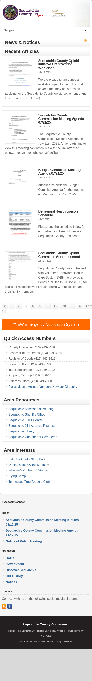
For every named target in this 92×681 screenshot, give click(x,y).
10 (55, 306)
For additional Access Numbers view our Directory (42, 386)
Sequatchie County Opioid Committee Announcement (59, 255)
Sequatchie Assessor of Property (30, 409)
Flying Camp (17, 476)
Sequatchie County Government (46, 624)
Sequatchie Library (21, 431)
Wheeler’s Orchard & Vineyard (29, 470)
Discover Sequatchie (21, 570)
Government (15, 564)
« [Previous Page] (5, 306)
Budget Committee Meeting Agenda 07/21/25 (59, 171)
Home (10, 558)
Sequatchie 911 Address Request (31, 425)
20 (64, 306)
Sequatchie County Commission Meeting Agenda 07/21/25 (61, 118)
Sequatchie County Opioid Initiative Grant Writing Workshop (58, 64)
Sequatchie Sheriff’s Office (26, 414)
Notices (11, 582)
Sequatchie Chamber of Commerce (32, 437)
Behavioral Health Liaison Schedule (58, 213)
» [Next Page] (80, 306)
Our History (14, 576)
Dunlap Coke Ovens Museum (28, 464)
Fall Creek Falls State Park (26, 459)
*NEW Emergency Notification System (46, 324)
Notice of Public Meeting (24, 541)
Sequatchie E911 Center (25, 420)
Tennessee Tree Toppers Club (29, 481)
